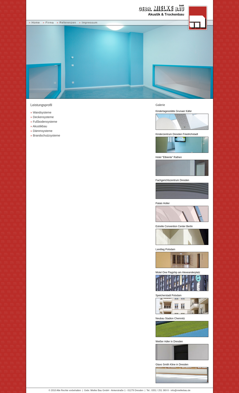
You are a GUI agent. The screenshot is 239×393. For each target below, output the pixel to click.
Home (36, 22)
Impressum (89, 22)
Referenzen (67, 22)
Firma (49, 22)
